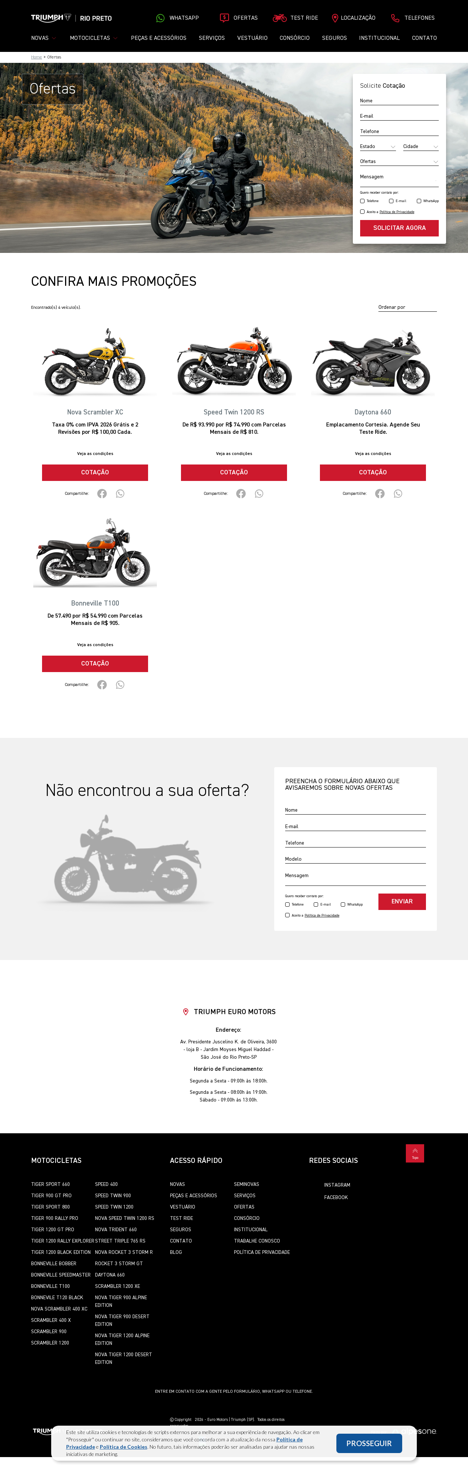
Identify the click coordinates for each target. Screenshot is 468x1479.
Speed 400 (106, 1184)
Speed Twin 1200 (114, 1207)
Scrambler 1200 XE (117, 1286)
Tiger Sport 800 (50, 1207)
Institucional (379, 38)
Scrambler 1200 (50, 1343)
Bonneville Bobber (53, 1263)
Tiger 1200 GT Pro (52, 1229)
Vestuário (252, 38)
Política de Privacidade (262, 1252)
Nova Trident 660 (116, 1229)
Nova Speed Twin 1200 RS (124, 1218)
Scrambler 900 (49, 1331)
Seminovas (246, 1184)
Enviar (402, 901)
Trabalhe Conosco (257, 1241)
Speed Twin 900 (113, 1195)
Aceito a (390, 212)
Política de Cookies (123, 1447)
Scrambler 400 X (51, 1320)
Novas (177, 1184)
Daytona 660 (110, 1275)
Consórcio (295, 38)
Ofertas (244, 1207)
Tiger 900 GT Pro (51, 1195)
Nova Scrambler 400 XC (59, 1309)
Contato (424, 38)
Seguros (334, 38)
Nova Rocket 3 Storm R (124, 1252)
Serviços (212, 38)
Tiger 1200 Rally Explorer (62, 1241)
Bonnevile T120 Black (57, 1297)
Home (36, 57)
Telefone (372, 201)
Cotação (95, 472)
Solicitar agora (399, 228)
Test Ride (181, 1218)
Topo (415, 1153)
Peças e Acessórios (158, 38)
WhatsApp (431, 201)
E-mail (401, 201)
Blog (176, 1252)
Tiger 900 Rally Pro (54, 1218)
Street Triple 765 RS (120, 1241)
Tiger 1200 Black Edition (61, 1252)
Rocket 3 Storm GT (119, 1263)
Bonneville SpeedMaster (61, 1275)
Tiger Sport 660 (50, 1184)
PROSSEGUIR (369, 1443)
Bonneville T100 (50, 1286)
